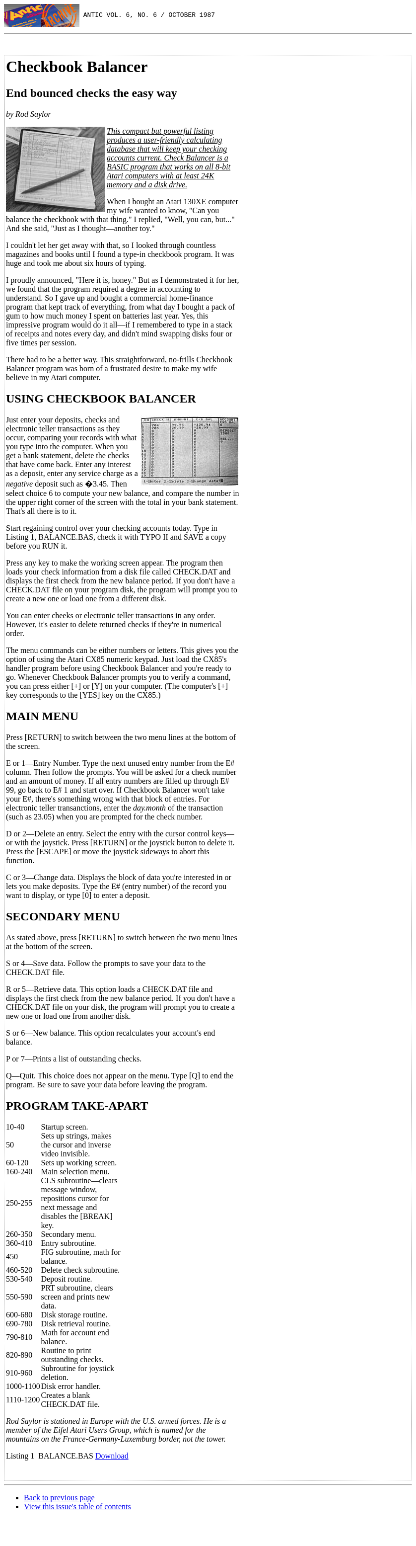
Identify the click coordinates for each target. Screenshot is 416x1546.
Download (112, 1456)
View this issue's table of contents (77, 1506)
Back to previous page (59, 1497)
